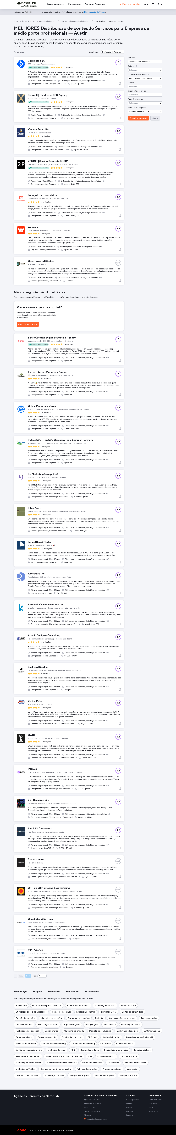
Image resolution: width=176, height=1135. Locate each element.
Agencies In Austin (46, 21)
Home (16, 21)
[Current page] (42, 975)
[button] (146, 4)
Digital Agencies (28, 21)
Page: (35, 976)
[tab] (20, 991)
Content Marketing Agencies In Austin (73, 21)
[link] (74, 4)
